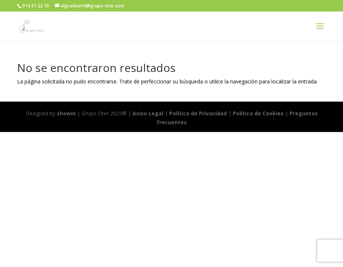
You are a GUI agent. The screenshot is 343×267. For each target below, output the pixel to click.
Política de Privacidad (198, 113)
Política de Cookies (259, 113)
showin (66, 113)
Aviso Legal (148, 113)
